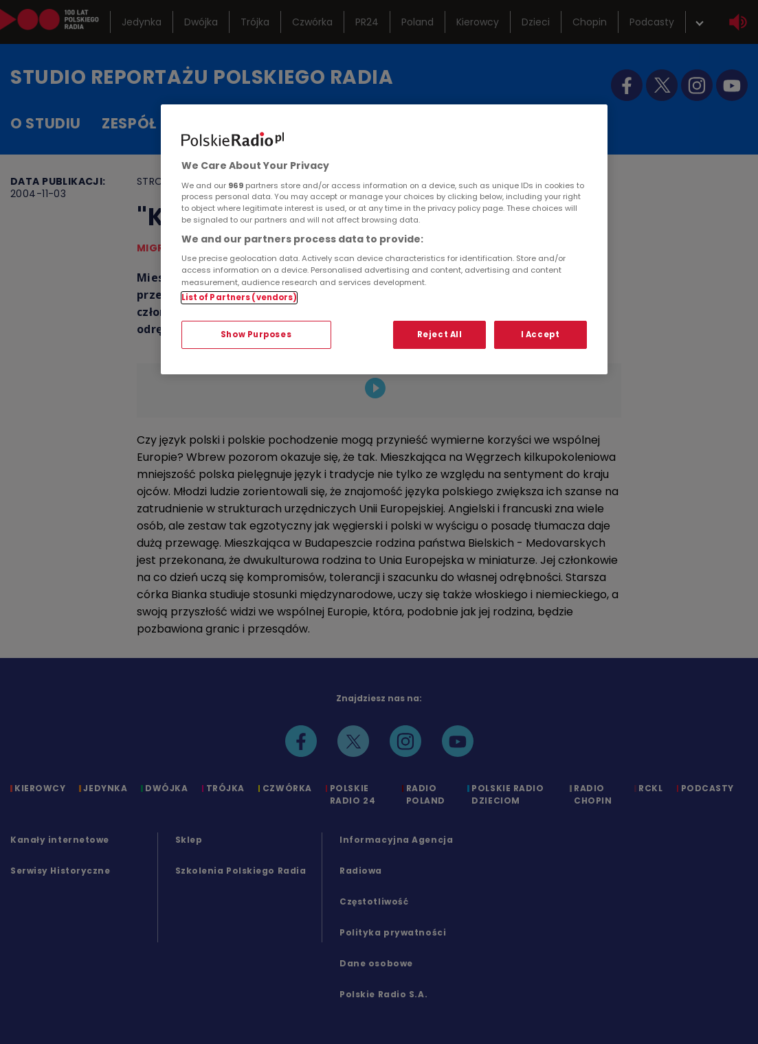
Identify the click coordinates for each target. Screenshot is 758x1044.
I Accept (540, 334)
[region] (384, 239)
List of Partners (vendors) (239, 297)
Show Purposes (256, 334)
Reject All (439, 334)
